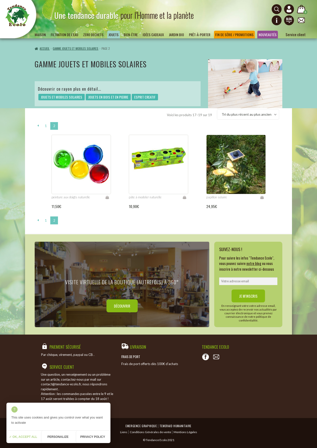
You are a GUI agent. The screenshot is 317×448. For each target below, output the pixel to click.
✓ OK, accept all (23, 437)
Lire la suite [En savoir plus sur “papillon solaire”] (262, 197)
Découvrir (122, 306)
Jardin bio (176, 34)
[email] (248, 281)
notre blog (253, 263)
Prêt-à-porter (199, 34)
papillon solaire (216, 197)
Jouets (113, 34)
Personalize (57, 437)
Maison (40, 34)
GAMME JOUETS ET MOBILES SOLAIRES (75, 48)
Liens (123, 432)
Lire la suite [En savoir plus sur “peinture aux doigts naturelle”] (107, 197)
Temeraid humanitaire (175, 426)
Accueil (45, 48)
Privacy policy (92, 437)
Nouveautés (268, 34)
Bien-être (131, 34)
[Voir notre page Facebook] (205, 357)
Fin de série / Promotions (234, 34)
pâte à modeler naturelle (145, 197)
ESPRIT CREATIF (145, 97)
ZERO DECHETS (93, 34)
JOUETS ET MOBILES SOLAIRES (61, 97)
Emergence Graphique (141, 426)
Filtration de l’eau (64, 34)
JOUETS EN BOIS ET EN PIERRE (108, 97)
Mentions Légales (185, 432)
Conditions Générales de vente (150, 432)
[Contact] (216, 357)
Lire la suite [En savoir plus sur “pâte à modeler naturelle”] (184, 197)
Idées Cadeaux (153, 34)
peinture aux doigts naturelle (71, 197)
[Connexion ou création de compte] (289, 9)
